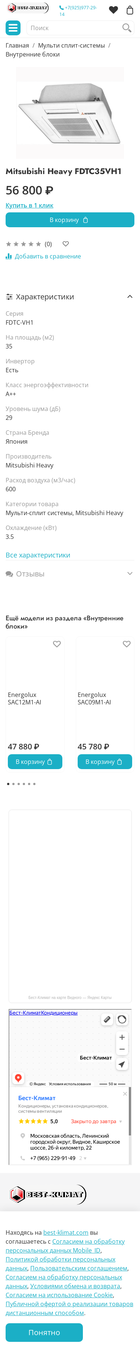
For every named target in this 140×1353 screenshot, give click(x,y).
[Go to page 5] (29, 784)
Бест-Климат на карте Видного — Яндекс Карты (70, 998)
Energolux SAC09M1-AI (94, 698)
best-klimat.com (65, 1232)
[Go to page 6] (34, 784)
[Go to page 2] (13, 784)
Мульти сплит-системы (71, 45)
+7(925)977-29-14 (78, 10)
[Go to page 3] (19, 784)
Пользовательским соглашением (78, 1268)
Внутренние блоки (33, 54)
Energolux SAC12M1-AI (24, 698)
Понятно (44, 1332)
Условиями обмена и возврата (75, 1286)
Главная (17, 45)
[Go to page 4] (24, 784)
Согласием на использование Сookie (59, 1295)
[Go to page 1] (8, 784)
